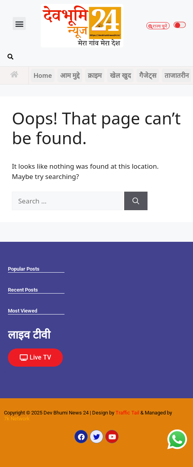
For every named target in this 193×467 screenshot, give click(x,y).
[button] (19, 23)
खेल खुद (120, 75)
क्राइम (95, 75)
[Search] (136, 201)
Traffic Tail (127, 413)
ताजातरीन (177, 75)
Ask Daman (5, 371)
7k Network (17, 419)
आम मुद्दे (69, 75)
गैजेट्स (147, 75)
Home (43, 75)
